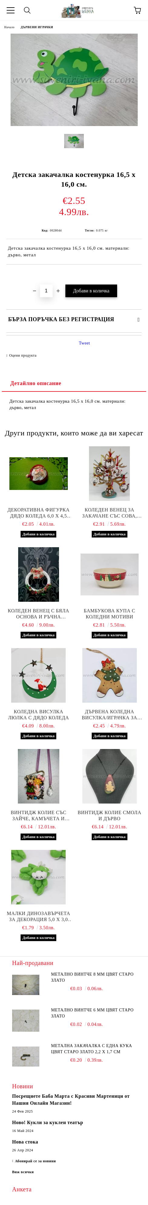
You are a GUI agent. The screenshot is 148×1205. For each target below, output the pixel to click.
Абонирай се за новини (35, 1161)
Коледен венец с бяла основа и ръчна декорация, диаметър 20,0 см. (38, 614)
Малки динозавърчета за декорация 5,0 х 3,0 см (38, 917)
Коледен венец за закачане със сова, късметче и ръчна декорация (109, 513)
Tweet (84, 343)
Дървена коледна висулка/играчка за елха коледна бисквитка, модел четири (109, 715)
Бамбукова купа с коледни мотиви (109, 613)
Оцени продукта (23, 355)
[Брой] (46, 291)
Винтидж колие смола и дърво (109, 815)
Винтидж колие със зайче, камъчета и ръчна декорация (38, 816)
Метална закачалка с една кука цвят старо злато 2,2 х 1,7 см (91, 1049)
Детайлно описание (35, 383)
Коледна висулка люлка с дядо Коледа (38, 714)
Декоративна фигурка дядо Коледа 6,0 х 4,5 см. (39, 513)
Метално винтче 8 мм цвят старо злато (92, 977)
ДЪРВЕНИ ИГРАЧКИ (37, 27)
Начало (9, 27)
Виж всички (23, 1172)
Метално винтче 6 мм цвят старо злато (92, 1013)
